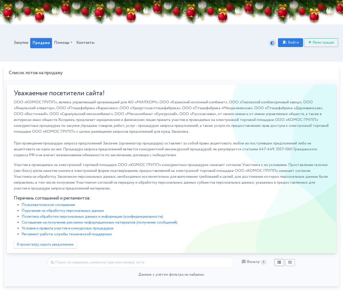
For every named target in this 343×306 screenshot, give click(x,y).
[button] (254, 262)
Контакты (85, 43)
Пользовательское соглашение (48, 205)
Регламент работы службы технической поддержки (67, 234)
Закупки (21, 43)
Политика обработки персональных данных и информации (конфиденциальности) (92, 216)
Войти (290, 42)
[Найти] (140, 262)
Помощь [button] (61, 43)
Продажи (41, 43)
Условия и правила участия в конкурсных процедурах (68, 228)
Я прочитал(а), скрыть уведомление (45, 244)
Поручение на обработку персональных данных (63, 210)
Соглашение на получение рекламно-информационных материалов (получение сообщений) (99, 222)
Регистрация (321, 42)
